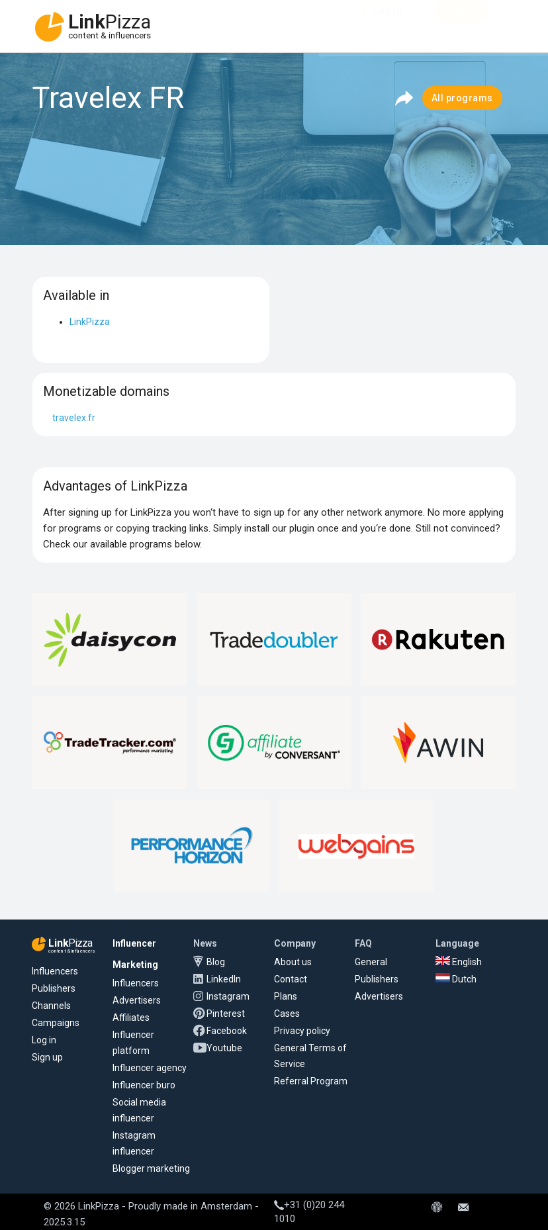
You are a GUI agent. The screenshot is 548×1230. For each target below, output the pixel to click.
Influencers (55, 971)
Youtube (224, 1048)
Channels (51, 1005)
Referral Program (310, 1081)
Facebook (226, 1030)
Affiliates (131, 1017)
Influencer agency (150, 1068)
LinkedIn (223, 979)
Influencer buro (144, 1085)
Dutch (456, 979)
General (371, 962)
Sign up (47, 1057)
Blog (215, 962)
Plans (285, 996)
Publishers (53, 988)
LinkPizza (89, 321)
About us (293, 962)
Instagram (228, 996)
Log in (44, 1040)
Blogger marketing (151, 1168)
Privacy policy (302, 1030)
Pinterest (225, 1013)
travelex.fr (73, 417)
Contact (290, 979)
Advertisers (137, 1000)
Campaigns (55, 1022)
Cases (287, 1013)
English (458, 962)
